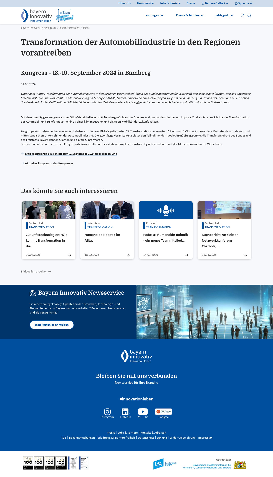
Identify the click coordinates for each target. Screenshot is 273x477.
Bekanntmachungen (82, 438)
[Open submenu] (162, 15)
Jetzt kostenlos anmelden (52, 325)
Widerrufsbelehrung (183, 438)
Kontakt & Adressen (153, 433)
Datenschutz (146, 438)
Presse (191, 3)
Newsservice (145, 3)
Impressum (205, 438)
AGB (64, 438)
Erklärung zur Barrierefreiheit (117, 438)
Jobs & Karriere (170, 3)
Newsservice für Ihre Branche (136, 383)
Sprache (242, 3)
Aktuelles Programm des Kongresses (49, 163)
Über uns (124, 3)
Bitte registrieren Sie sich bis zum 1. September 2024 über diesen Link (71, 154)
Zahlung (162, 438)
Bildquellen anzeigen (34, 271)
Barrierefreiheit (213, 3)
